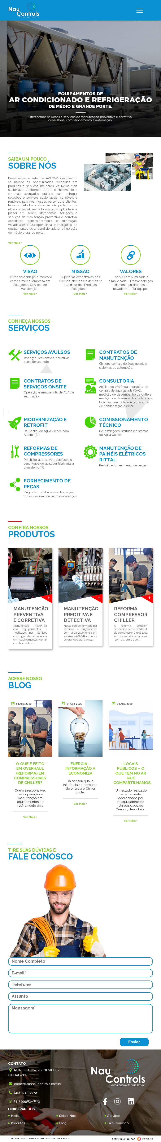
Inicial (15, 1116)
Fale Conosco (118, 1123)
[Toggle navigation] (143, 10)
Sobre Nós (67, 1116)
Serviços (114, 1116)
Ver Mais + (15, 242)
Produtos (18, 1123)
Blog (62, 1123)
